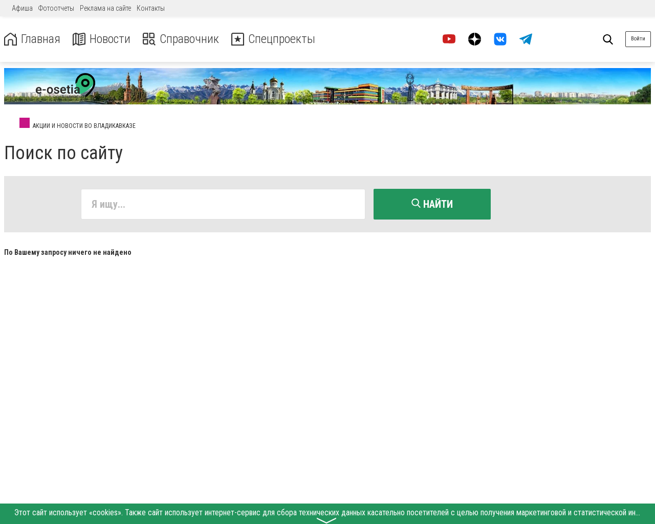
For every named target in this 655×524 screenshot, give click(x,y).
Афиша (22, 8)
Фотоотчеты (56, 8)
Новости (101, 39)
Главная (32, 39)
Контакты (151, 8)
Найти (432, 204)
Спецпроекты (273, 39)
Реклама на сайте (105, 8)
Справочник (181, 39)
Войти (638, 38)
